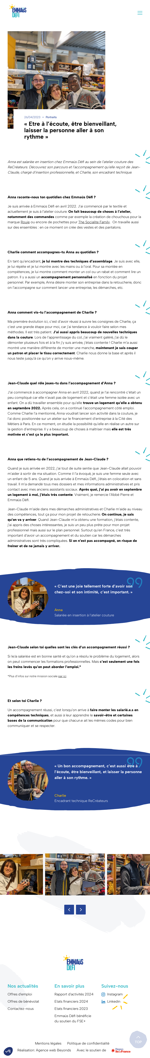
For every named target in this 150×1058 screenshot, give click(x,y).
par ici (62, 676)
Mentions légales (48, 1043)
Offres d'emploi (20, 994)
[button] (69, 909)
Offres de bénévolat (23, 1001)
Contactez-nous (21, 1009)
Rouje (25, 222)
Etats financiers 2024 (71, 1001)
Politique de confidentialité (88, 1043)
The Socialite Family (94, 222)
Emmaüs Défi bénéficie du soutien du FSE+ (72, 1018)
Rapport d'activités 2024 (74, 994)
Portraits (51, 117)
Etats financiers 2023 (71, 1009)
